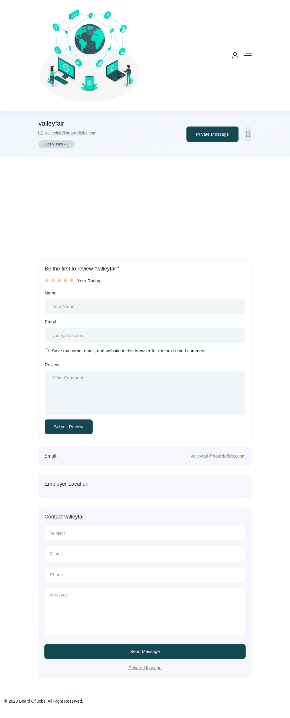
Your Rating (88, 280)
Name (51, 292)
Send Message (145, 651)
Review (52, 364)
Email (50, 321)
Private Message (212, 134)
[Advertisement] (145, 201)
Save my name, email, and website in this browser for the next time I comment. (129, 350)
